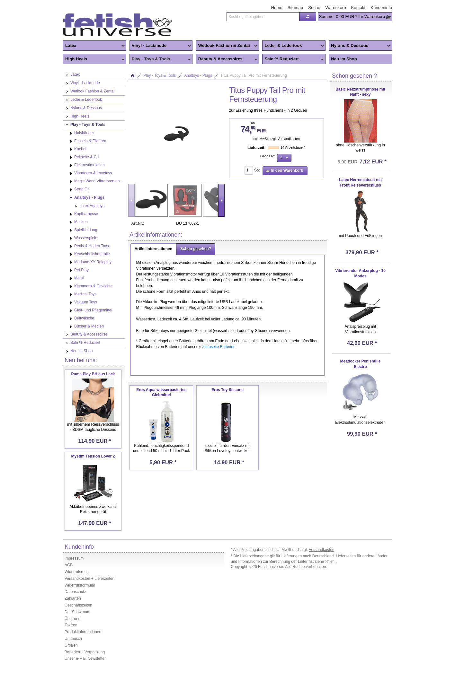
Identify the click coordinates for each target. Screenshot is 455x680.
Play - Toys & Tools (160, 59)
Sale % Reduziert (293, 59)
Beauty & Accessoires (227, 59)
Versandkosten (289, 139)
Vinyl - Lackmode (160, 46)
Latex (94, 46)
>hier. (330, 561)
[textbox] (263, 16)
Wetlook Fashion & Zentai (227, 46)
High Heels (94, 59)
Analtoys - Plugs (198, 75)
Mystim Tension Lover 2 (93, 456)
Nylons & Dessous (359, 46)
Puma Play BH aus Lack (93, 374)
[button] (307, 16)
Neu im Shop (344, 59)
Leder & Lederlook (293, 46)
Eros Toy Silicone (227, 390)
